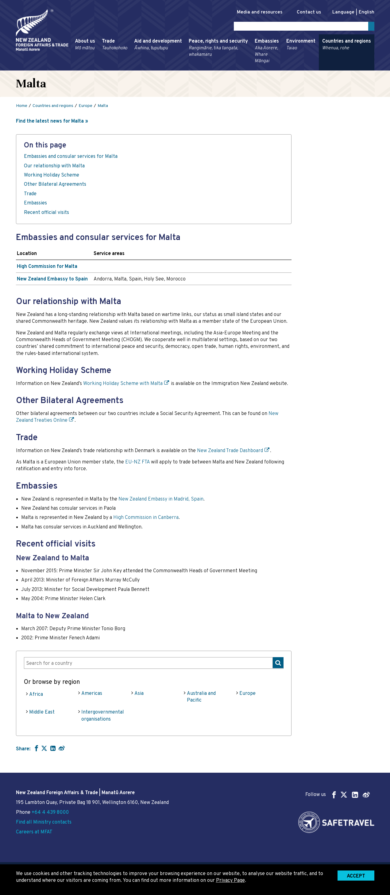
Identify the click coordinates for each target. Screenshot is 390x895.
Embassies (267, 52)
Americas (91, 694)
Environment (300, 46)
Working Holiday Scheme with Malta (123, 385)
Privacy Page (230, 881)
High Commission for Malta (47, 268)
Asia (139, 694)
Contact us (305, 12)
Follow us (337, 794)
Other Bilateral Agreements (55, 186)
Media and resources (253, 12)
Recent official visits (46, 214)
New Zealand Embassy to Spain (52, 280)
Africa (36, 695)
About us (85, 46)
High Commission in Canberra (146, 519)
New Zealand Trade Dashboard (230, 452)
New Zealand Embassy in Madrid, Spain (160, 500)
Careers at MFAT (34, 832)
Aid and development (158, 46)
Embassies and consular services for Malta (71, 158)
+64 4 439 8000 (50, 812)
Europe (247, 694)
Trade (114, 46)
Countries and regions (346, 46)
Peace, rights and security (218, 49)
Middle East (42, 713)
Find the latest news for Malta (50, 123)
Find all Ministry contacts (43, 822)
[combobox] (154, 664)
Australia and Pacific (201, 697)
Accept (356, 876)
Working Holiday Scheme (51, 176)
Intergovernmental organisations (102, 716)
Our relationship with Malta (54, 167)
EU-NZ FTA (137, 463)
